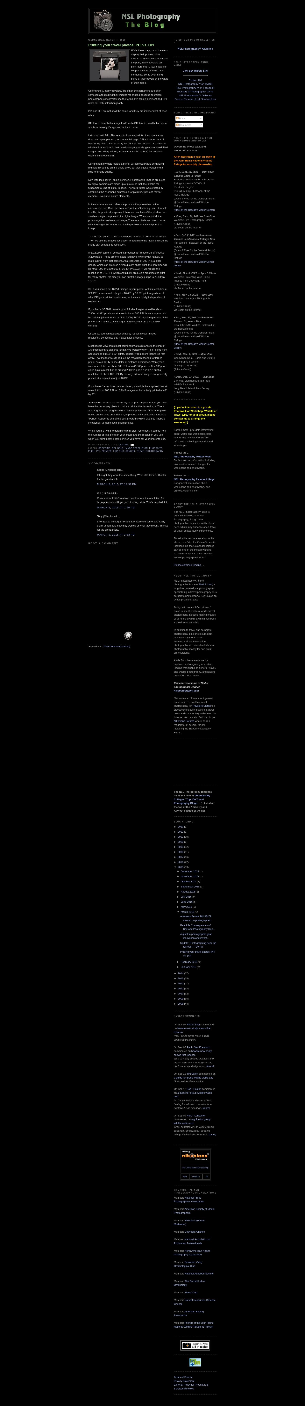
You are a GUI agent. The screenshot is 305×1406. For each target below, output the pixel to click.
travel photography (150, 451)
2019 (181, 846)
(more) (210, 1066)
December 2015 (190, 871)
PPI (98, 451)
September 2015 (190, 886)
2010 (181, 993)
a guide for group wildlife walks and (193, 1077)
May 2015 (187, 906)
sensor (130, 451)
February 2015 (189, 961)
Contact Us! (195, 80)
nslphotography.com (186, 690)
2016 (181, 862)
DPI (114, 448)
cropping (104, 448)
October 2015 (189, 881)
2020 (181, 841)
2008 (181, 1003)
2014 (181, 973)
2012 (181, 983)
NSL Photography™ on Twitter (195, 83)
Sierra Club (191, 1292)
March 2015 (188, 911)
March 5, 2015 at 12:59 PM (117, 484)
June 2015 (187, 901)
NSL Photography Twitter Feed (192, 456)
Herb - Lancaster (196, 1115)
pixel (91, 451)
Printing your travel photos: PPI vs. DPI (121, 45)
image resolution (136, 448)
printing (118, 451)
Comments (183, 125)
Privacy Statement (184, 1381)
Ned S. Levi (205, 584)
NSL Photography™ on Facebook (195, 87)
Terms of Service (183, 1377)
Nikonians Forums (184, 721)
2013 (181, 978)
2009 (181, 998)
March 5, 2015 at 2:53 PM (116, 534)
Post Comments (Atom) (117, 646)
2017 (181, 857)
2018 (181, 851)
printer (107, 451)
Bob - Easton (194, 1088)
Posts (181, 118)
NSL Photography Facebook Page (194, 479)
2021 (181, 836)
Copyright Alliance (195, 1231)
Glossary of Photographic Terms (195, 91)
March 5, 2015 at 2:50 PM (116, 507)
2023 (181, 826)
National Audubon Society (199, 1273)
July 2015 (186, 896)
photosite (155, 448)
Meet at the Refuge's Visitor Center (194, 209)
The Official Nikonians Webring (195, 1168)
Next (185, 1177)
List (206, 1177)
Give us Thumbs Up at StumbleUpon (195, 99)
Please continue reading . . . (189, 564)
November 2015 (190, 876)
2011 (181, 988)
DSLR (120, 448)
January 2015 (189, 966)
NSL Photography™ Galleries (195, 48)
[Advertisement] (193, 761)
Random (196, 1177)
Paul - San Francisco (198, 1047)
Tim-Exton (192, 1073)
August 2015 (188, 891)
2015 (181, 867)
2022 (181, 831)
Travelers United (201, 705)
